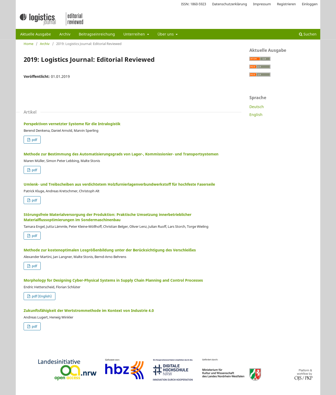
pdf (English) (41, 296)
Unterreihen (134, 34)
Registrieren (286, 4)
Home (28, 43)
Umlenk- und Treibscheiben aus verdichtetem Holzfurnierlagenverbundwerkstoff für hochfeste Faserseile (119, 184)
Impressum (262, 4)
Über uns (166, 34)
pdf (34, 139)
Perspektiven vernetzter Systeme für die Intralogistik (72, 123)
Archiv (64, 34)
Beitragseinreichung (97, 34)
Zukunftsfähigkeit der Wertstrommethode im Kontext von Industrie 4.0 (89, 310)
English (255, 114)
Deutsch (256, 106)
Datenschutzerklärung (229, 4)
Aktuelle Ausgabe (35, 34)
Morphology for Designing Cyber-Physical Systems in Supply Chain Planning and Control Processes (113, 280)
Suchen (308, 34)
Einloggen (310, 4)
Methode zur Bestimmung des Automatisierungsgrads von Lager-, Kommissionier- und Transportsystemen (121, 153)
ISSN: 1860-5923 (193, 4)
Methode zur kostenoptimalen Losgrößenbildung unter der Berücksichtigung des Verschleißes (110, 249)
